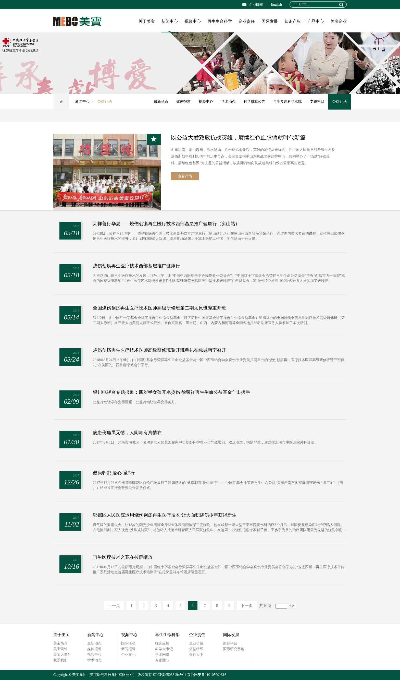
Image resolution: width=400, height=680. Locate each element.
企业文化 (128, 655)
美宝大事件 (62, 655)
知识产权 (292, 21)
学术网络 (162, 655)
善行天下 (196, 655)
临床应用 (162, 643)
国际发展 (269, 21)
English (276, 4)
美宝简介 (60, 643)
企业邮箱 (252, 4)
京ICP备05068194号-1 (169, 675)
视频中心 (192, 21)
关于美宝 (147, 21)
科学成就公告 (254, 101)
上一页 (114, 605)
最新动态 (161, 101)
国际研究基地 (233, 649)
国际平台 (230, 643)
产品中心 (315, 21)
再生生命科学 (219, 21)
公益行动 (339, 101)
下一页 (247, 605)
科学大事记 (164, 649)
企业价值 (196, 643)
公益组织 (196, 649)
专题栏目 (317, 101)
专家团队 (162, 660)
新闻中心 (169, 21)
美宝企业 (338, 21)
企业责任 (247, 21)
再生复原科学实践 (287, 101)
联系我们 (60, 660)
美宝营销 (60, 649)
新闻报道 (128, 649)
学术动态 (228, 101)
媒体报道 (183, 101)
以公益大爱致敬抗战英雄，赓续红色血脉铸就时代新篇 (238, 137)
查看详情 (185, 176)
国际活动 (128, 643)
